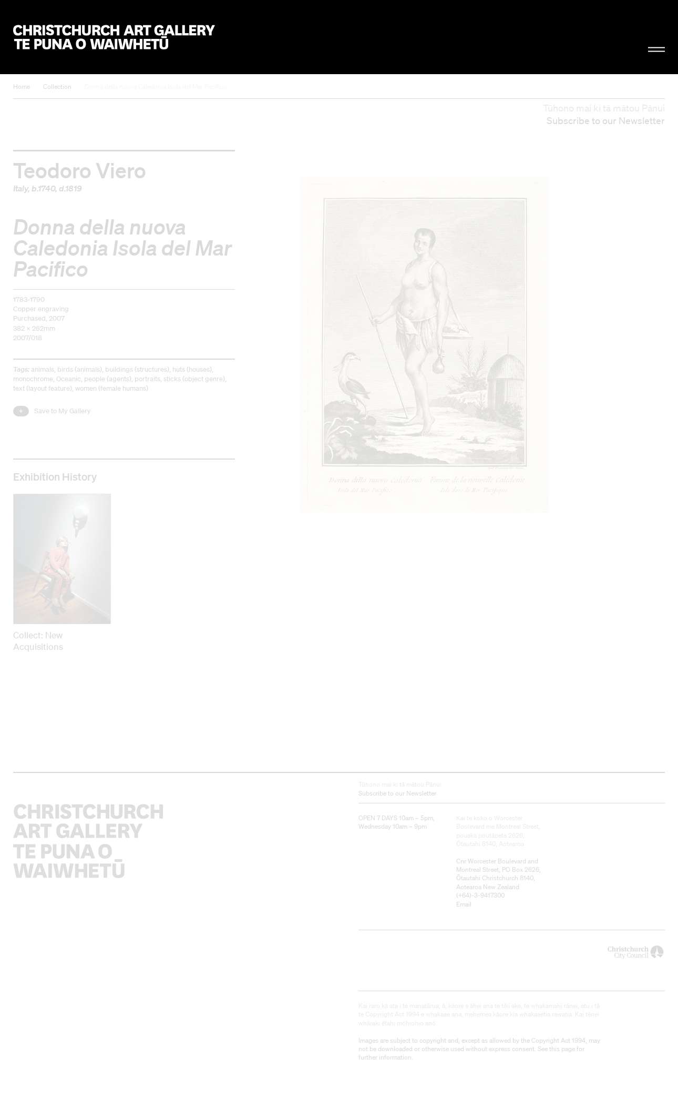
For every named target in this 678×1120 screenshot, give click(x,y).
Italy (20, 188)
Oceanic (68, 378)
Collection (57, 86)
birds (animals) (79, 369)
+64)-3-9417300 (481, 895)
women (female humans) (111, 388)
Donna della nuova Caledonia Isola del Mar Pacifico (156, 86)
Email (463, 904)
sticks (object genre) (194, 378)
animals (42, 369)
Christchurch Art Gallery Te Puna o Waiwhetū (114, 37)
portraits (147, 378)
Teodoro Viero (79, 169)
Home (21, 86)
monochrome (33, 378)
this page (562, 1048)
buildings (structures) (137, 369)
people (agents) (107, 378)
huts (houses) (192, 369)
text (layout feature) (42, 388)
